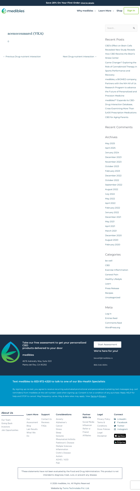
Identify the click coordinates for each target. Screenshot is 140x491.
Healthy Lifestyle (113, 279)
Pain (58, 463)
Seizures (60, 436)
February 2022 (112, 207)
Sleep (58, 433)
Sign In (131, 10)
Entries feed (111, 318)
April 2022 (110, 203)
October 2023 (112, 166)
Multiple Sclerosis (64, 446)
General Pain (111, 274)
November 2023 (113, 161)
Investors (5, 427)
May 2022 (110, 198)
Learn (108, 283)
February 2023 (112, 171)
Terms (94, 396)
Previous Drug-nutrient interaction (22, 56)
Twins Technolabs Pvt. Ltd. (76, 488)
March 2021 (111, 230)
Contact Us (46, 419)
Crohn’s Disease (63, 453)
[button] (86, 10)
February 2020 (112, 244)
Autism (59, 456)
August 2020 (111, 240)
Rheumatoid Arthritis (65, 439)
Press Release (112, 288)
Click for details (87, 3)
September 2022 (113, 184)
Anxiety (59, 419)
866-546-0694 (100, 365)
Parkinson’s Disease (65, 443)
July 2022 (110, 194)
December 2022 (113, 175)
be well (108, 260)
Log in (108, 313)
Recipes (109, 293)
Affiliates (87, 435)
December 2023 (113, 157)
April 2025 (110, 148)
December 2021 (113, 217)
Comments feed (113, 323)
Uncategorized (112, 297)
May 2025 (110, 143)
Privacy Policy (103, 419)
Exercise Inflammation (116, 270)
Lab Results (32, 429)
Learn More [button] (106, 10)
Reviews (45, 422)
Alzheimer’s (61, 422)
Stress (59, 429)
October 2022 (112, 180)
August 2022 (111, 189)
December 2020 (113, 235)
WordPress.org (112, 327)
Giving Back (6, 423)
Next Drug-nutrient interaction (80, 56)
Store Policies (103, 429)
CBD (107, 265)
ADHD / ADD (62, 460)
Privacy (102, 396)
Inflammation (62, 449)
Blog (29, 426)
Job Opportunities (9, 430)
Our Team (6, 420)
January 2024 (112, 152)
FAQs (43, 426)
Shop (119, 10)
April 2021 (110, 226)
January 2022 (112, 212)
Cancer (59, 426)
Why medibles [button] (86, 10)
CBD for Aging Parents (116, 117)
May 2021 (109, 221)
